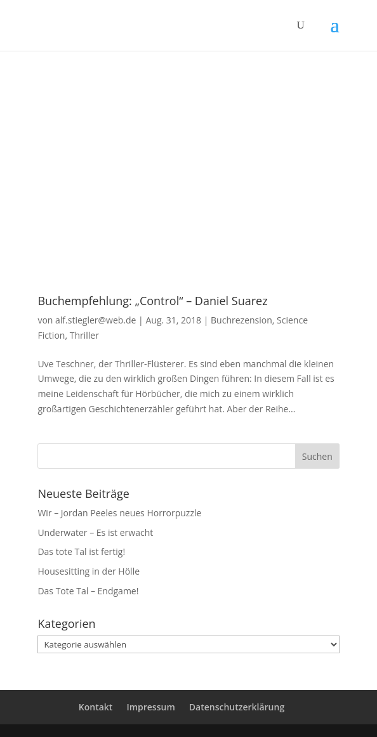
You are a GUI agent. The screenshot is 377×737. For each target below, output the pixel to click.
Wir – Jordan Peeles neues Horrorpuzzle (119, 513)
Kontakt (96, 707)
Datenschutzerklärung (236, 707)
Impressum (150, 707)
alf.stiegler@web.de (95, 320)
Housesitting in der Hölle (88, 571)
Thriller (84, 335)
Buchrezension (241, 320)
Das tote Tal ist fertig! (81, 551)
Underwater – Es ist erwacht (95, 532)
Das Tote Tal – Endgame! (87, 591)
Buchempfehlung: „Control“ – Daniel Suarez (152, 300)
